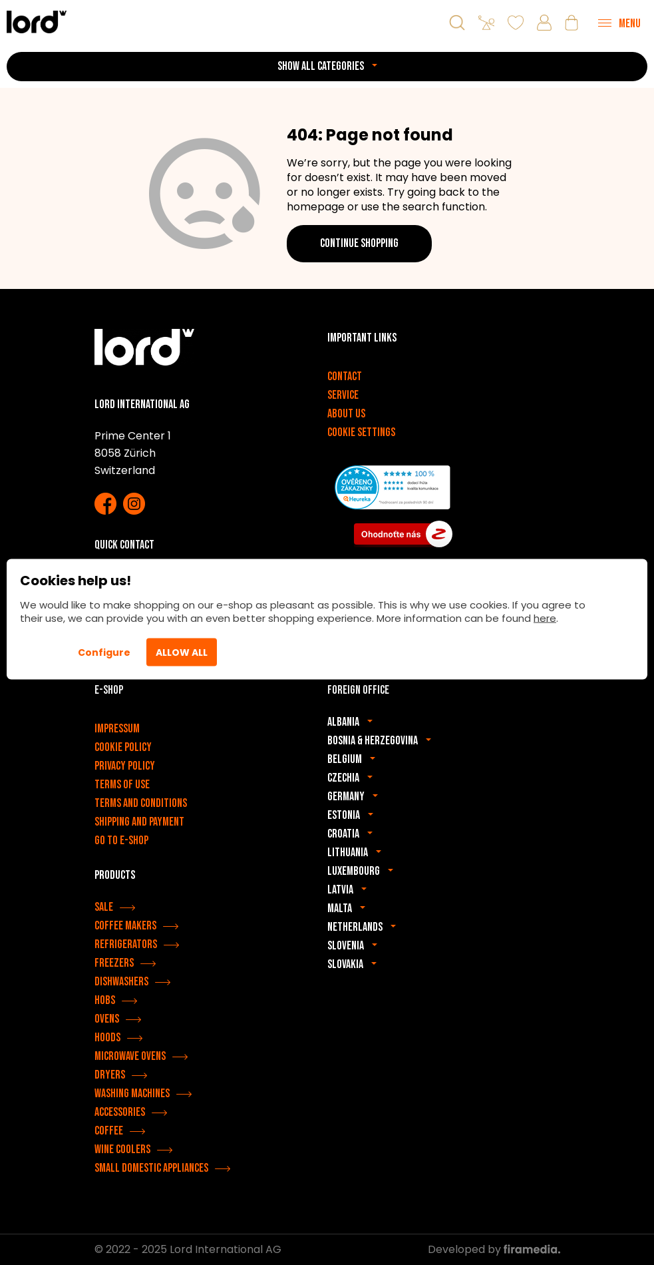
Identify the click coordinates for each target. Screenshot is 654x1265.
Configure (104, 652)
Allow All (182, 652)
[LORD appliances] (37, 22)
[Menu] (619, 23)
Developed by (494, 1249)
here (545, 618)
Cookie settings (361, 432)
